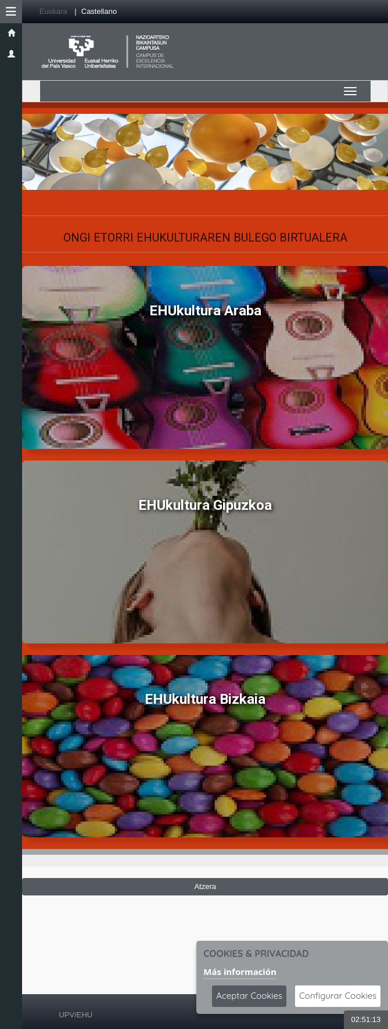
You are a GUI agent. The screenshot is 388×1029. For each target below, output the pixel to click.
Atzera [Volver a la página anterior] (205, 886)
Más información (239, 971)
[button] (11, 11)
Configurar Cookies (337, 995)
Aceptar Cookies (249, 995)
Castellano (99, 11)
